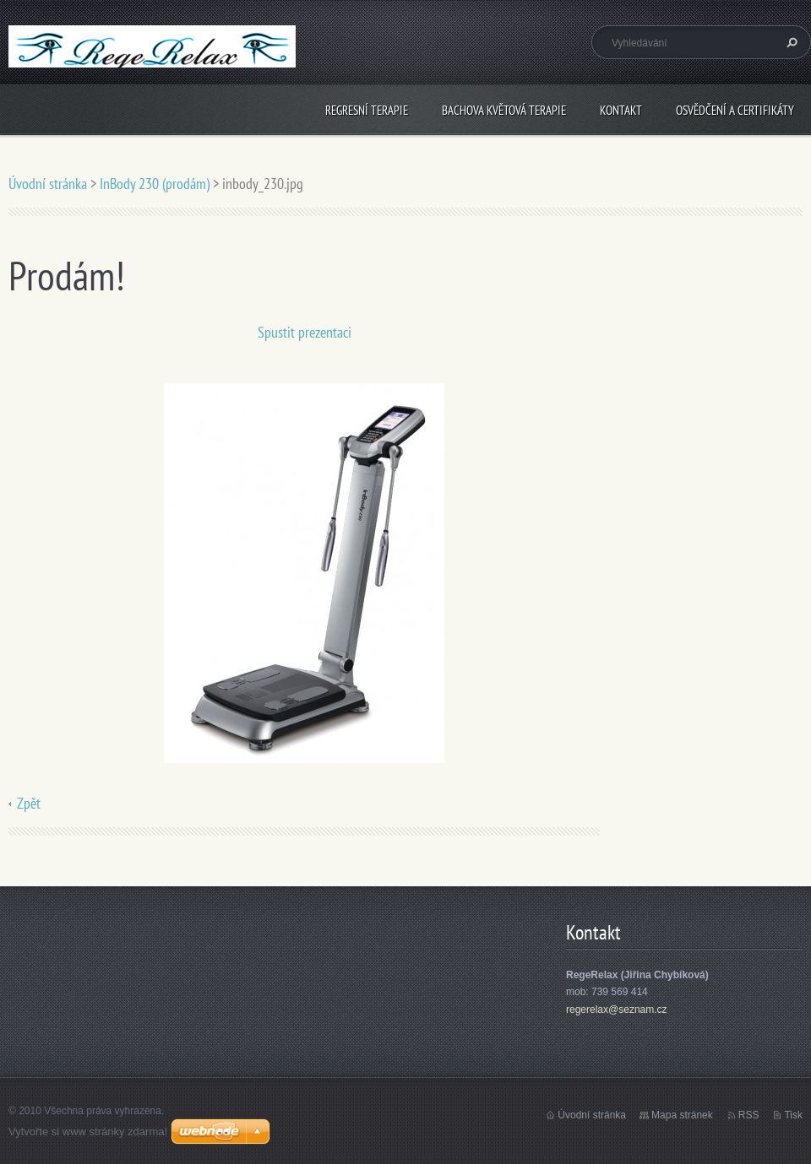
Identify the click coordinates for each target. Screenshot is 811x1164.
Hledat (790, 42)
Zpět (29, 803)
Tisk (793, 1115)
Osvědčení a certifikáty (735, 110)
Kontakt (621, 110)
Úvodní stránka (47, 183)
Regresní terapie (366, 110)
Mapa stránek (682, 1115)
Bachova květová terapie (504, 110)
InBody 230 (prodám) (155, 183)
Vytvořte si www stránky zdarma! (87, 1131)
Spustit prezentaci (304, 332)
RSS (748, 1115)
